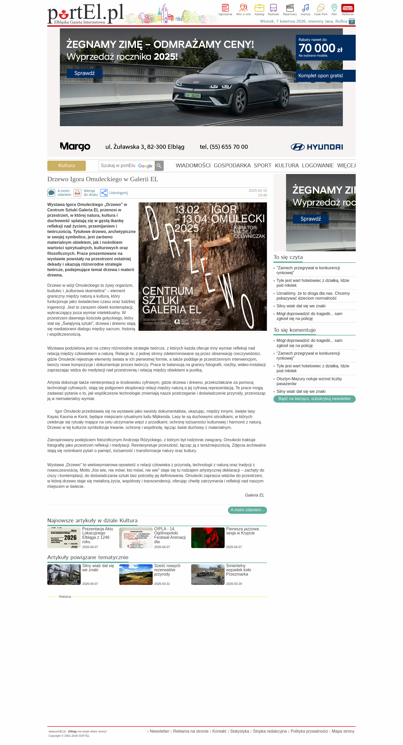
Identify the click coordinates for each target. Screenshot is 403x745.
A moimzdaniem (64, 193)
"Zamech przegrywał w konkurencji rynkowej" (308, 270)
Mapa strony (343, 731)
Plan (334, 14)
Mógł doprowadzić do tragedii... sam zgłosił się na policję (309, 316)
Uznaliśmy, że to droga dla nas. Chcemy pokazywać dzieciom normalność (313, 295)
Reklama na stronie (190, 731)
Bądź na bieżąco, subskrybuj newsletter (314, 398)
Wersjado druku (91, 193)
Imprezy (305, 14)
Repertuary (290, 14)
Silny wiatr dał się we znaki (301, 306)
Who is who (243, 14)
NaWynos (347, 8)
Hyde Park (320, 14)
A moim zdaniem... (247, 510)
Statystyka (239, 731)
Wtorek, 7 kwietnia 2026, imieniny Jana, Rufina (303, 21)
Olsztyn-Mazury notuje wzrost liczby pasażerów (309, 381)
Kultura (66, 165)
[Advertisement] (157, 636)
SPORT (263, 165)
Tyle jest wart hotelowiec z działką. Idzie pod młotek (313, 283)
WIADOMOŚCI (193, 165)
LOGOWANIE (318, 165)
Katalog (259, 14)
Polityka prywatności (309, 731)
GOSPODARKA (232, 165)
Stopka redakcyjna (270, 731)
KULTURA (287, 165)
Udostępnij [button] (118, 192)
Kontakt (219, 731)
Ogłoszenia (225, 14)
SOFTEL (84, 735)
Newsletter (159, 731)
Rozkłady (273, 14)
